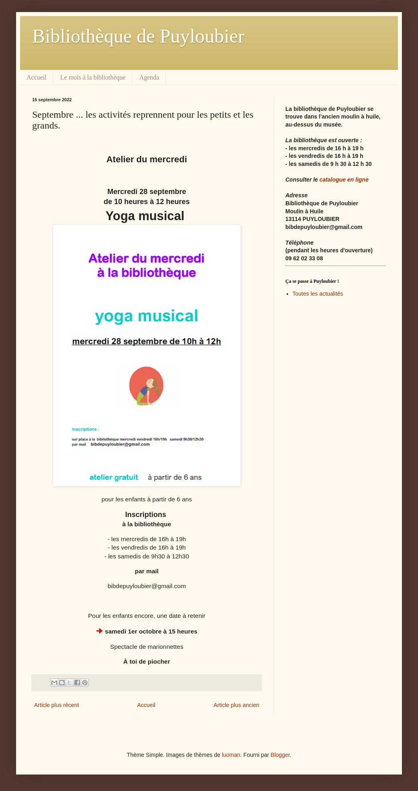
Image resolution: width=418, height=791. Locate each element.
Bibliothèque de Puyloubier (138, 36)
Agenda (149, 77)
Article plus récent (56, 705)
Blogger (279, 755)
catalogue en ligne (344, 179)
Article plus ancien (236, 705)
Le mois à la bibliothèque (93, 77)
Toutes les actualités (318, 293)
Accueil (37, 77)
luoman (231, 755)
